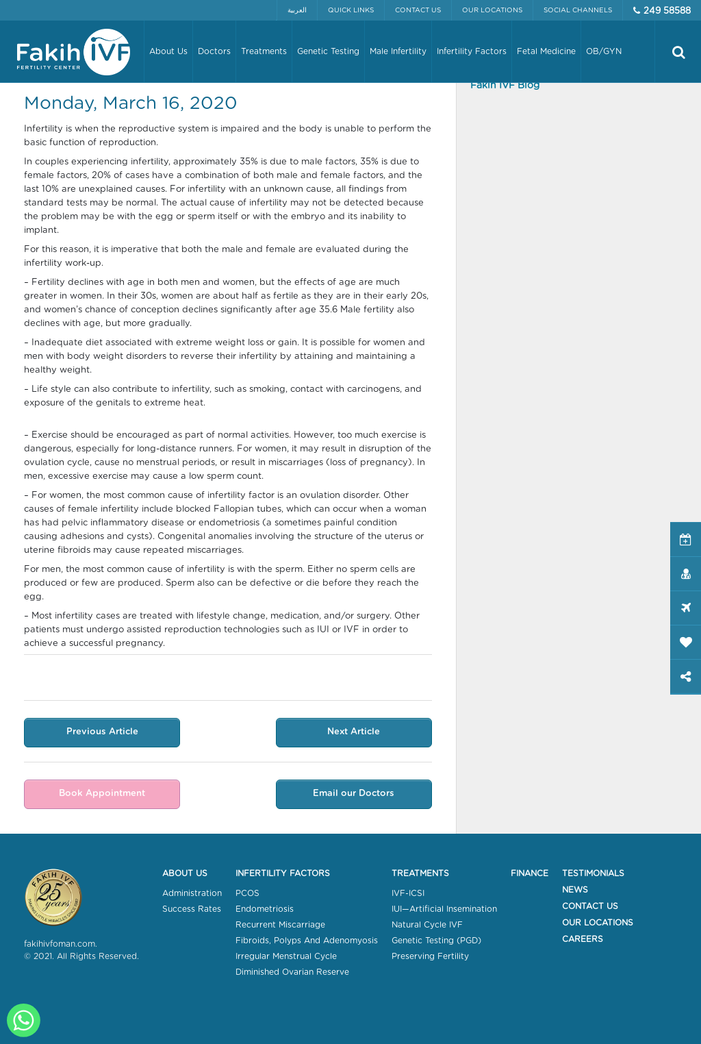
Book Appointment (102, 793)
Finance (529, 873)
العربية (297, 10)
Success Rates (191, 909)
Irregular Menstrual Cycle (286, 956)
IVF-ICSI (408, 893)
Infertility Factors (282, 873)
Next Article (353, 732)
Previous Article (102, 732)
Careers (582, 939)
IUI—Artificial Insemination (444, 909)
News (575, 890)
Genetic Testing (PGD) (436, 940)
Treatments (420, 873)
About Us (184, 873)
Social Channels (578, 10)
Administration (192, 893)
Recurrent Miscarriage (280, 925)
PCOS (247, 893)
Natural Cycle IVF (427, 925)
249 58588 (667, 11)
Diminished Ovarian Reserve (292, 972)
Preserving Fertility (430, 956)
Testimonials (593, 873)
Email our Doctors (353, 793)
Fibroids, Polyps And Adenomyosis (306, 940)
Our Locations (492, 10)
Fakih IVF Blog (504, 85)
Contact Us (418, 10)
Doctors (214, 51)
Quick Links (351, 10)
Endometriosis (264, 909)
